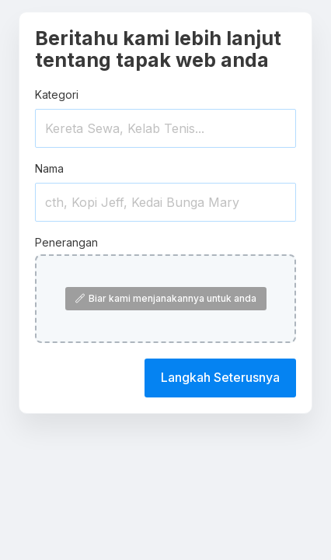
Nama (49, 168)
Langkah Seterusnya (220, 377)
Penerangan (66, 242)
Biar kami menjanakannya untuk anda (165, 298)
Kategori (56, 94)
